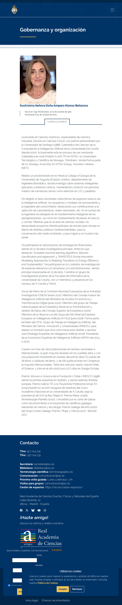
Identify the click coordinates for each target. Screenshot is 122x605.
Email (39, 555)
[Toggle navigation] (112, 10)
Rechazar (77, 589)
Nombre (39, 565)
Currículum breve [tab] (57, 122)
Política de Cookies (48, 583)
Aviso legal (31, 600)
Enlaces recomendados (56, 600)
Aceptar (63, 589)
